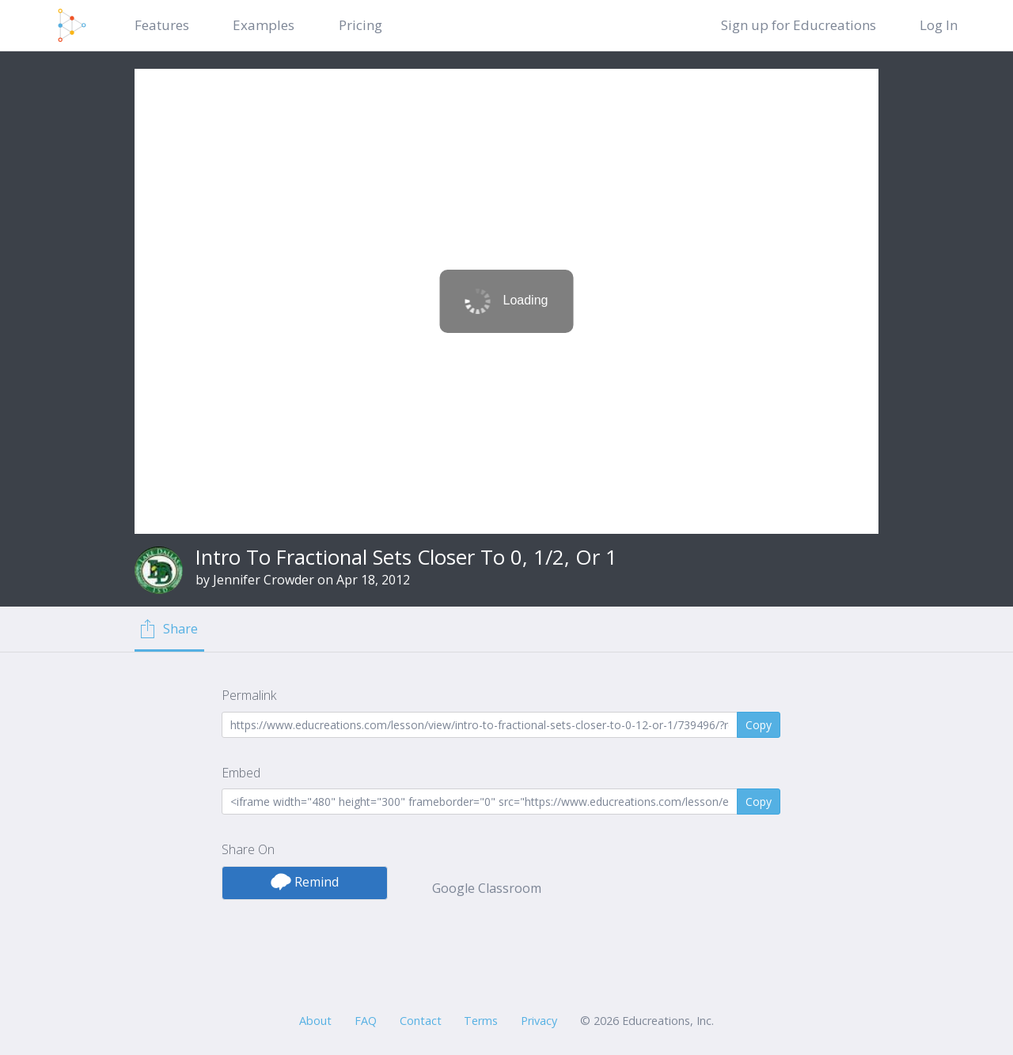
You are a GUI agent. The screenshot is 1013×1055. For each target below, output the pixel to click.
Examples (263, 25)
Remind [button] (305, 882)
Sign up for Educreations (798, 25)
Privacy (539, 1020)
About (315, 1020)
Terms (481, 1020)
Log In (939, 25)
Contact (421, 1020)
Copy (759, 724)
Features (162, 25)
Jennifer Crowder (263, 579)
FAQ (366, 1020)
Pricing (360, 25)
